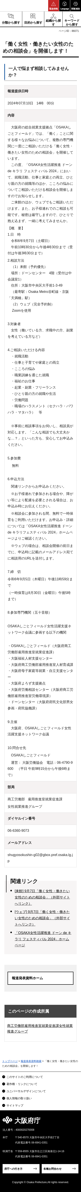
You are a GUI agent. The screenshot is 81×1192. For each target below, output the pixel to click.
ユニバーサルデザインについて (26, 1091)
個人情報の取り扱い (19, 1098)
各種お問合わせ (52, 1168)
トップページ (10, 1061)
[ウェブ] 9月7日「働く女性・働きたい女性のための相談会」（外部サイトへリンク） (42, 918)
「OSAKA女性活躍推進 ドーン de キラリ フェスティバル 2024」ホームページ (43, 939)
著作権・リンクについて (21, 1084)
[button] (53, 5)
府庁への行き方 (13, 1168)
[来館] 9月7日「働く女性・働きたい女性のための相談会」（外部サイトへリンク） (42, 897)
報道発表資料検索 (31, 1061)
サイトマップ (14, 1105)
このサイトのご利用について (24, 1076)
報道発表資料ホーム (27, 978)
